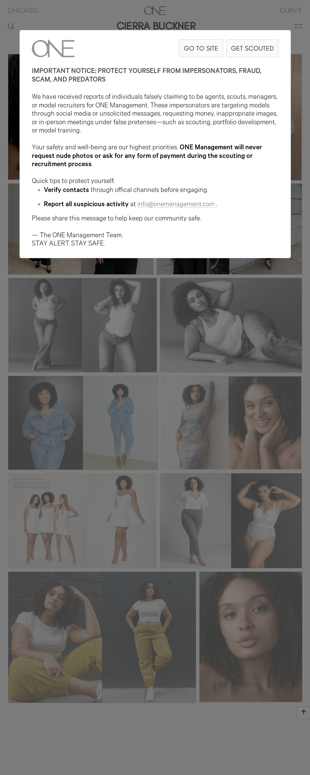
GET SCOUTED (252, 48)
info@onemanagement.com (176, 205)
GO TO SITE (201, 48)
